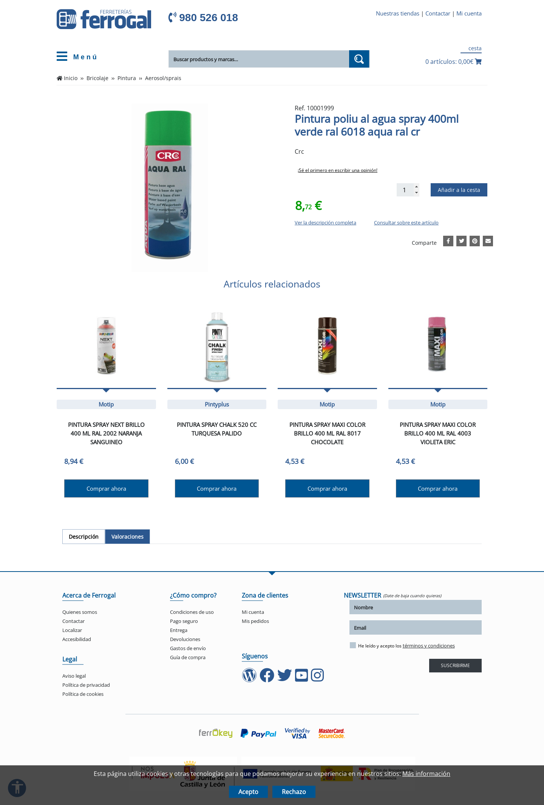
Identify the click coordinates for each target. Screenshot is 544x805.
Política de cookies (83, 694)
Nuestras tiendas (397, 13)
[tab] (83, 536)
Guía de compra (188, 657)
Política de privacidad (86, 684)
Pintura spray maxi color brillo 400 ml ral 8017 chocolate (327, 433)
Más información (426, 773)
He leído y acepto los (402, 645)
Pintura (126, 78)
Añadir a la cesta (459, 189)
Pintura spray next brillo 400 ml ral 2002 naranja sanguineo (106, 433)
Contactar (437, 13)
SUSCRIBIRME (455, 665)
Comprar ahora (106, 488)
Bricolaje (97, 78)
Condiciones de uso (192, 612)
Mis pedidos (255, 621)
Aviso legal (74, 675)
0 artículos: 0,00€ (453, 61)
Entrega (178, 630)
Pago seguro (184, 621)
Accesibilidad (76, 639)
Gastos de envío (188, 648)
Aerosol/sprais (163, 78)
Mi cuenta (469, 13)
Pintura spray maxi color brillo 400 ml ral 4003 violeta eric (438, 433)
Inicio (70, 78)
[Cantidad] (408, 189)
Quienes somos (79, 612)
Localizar (72, 630)
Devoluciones (185, 639)
